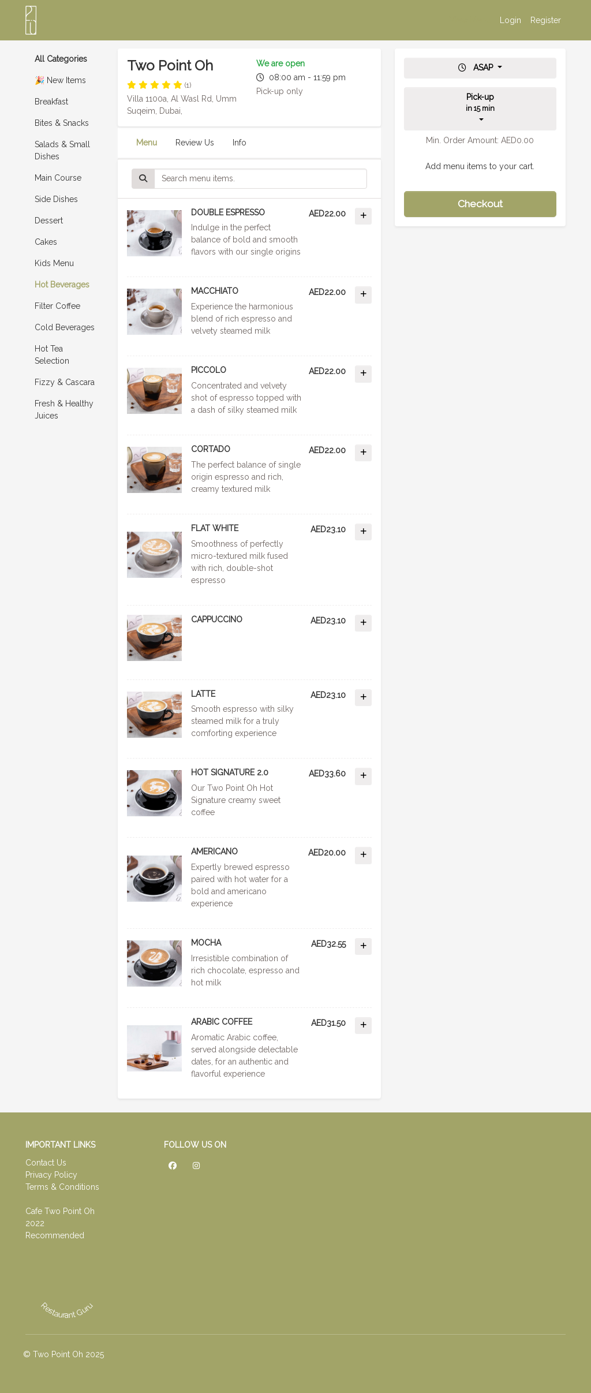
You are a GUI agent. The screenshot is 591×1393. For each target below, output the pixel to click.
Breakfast (51, 101)
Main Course (58, 177)
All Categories (61, 59)
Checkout (480, 204)
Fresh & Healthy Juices (64, 409)
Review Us (194, 142)
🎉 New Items (60, 80)
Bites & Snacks (62, 123)
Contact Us (45, 1162)
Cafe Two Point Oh (60, 1211)
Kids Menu (54, 263)
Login (510, 20)
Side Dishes (56, 199)
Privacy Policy (51, 1174)
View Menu (470, 20)
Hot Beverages (62, 284)
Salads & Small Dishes (62, 150)
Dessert (49, 220)
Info (239, 142)
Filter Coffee (57, 306)
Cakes (46, 242)
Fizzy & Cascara (65, 382)
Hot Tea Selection (52, 354)
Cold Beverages (65, 327)
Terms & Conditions (62, 1187)
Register (545, 20)
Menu (146, 142)
